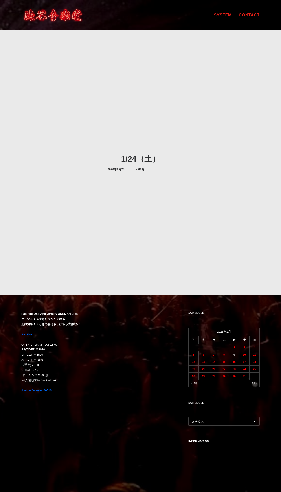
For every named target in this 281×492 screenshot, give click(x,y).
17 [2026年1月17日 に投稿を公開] (244, 319)
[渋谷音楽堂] (53, 15)
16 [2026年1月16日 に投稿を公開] (234, 319)
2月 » (254, 341)
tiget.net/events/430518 (36, 348)
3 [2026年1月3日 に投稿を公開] (244, 305)
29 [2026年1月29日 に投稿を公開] (223, 334)
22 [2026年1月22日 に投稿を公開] (223, 327)
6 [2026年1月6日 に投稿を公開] (203, 312)
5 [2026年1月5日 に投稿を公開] (193, 312)
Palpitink (26, 292)
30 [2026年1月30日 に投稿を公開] (234, 334)
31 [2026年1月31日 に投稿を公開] (244, 334)
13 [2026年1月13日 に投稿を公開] (203, 319)
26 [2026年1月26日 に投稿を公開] (193, 334)
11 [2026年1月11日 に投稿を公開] (254, 312)
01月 (141, 148)
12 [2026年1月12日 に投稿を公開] (193, 319)
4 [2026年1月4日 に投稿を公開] (254, 305)
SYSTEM (223, 15)
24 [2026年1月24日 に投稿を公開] (244, 327)
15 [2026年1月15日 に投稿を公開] (223, 319)
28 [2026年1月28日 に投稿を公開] (213, 334)
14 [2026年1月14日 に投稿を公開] (213, 319)
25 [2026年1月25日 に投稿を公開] (254, 327)
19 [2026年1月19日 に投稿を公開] (193, 327)
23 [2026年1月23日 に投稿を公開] (234, 327)
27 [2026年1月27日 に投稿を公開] (203, 334)
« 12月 (194, 341)
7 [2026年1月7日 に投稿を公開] (214, 312)
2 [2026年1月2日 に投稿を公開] (234, 305)
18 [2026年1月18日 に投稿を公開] (254, 319)
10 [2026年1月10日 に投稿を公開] (244, 312)
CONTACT (249, 15)
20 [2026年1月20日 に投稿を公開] (203, 327)
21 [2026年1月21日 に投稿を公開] (213, 327)
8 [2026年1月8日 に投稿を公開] (224, 312)
